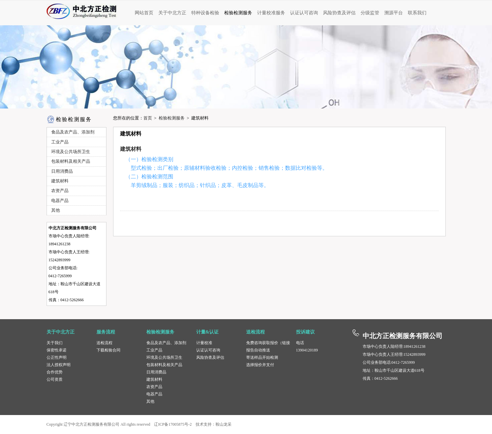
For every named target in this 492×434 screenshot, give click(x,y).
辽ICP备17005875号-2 (173, 424)
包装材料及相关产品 (164, 364)
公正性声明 (57, 357)
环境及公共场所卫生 (164, 357)
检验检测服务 (172, 117)
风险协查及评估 (210, 357)
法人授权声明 (59, 364)
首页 (147, 117)
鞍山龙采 (224, 424)
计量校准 (204, 342)
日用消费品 (156, 372)
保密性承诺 (57, 350)
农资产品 (154, 386)
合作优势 (55, 372)
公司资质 (55, 379)
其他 (150, 401)
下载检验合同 (108, 350)
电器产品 (154, 394)
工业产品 (154, 350)
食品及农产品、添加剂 (166, 342)
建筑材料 (130, 149)
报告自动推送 (258, 350)
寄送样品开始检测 (262, 357)
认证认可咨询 (208, 350)
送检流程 (104, 342)
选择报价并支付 (260, 364)
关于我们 (55, 342)
